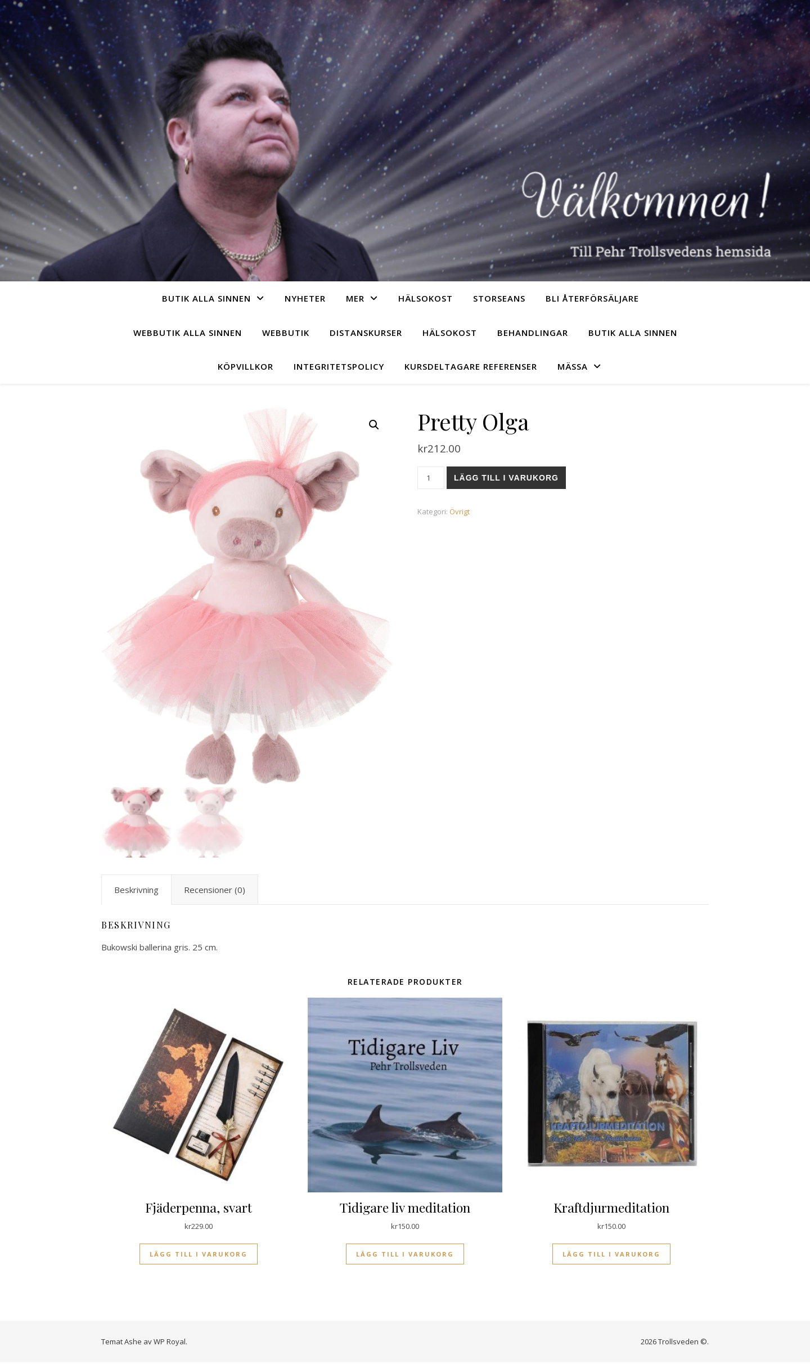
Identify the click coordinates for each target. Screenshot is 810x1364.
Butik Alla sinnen (206, 298)
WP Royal (170, 1343)
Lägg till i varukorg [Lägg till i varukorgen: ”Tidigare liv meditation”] (405, 1255)
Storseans (499, 298)
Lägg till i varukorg (506, 477)
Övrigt (459, 511)
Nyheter (305, 298)
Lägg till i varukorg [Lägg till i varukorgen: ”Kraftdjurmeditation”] (611, 1255)
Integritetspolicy (339, 366)
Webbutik (285, 332)
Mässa (572, 366)
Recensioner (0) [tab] (214, 891)
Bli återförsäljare (592, 298)
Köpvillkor (245, 366)
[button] (374, 425)
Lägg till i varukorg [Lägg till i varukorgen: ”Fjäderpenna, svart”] (199, 1255)
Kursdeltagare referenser (470, 366)
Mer (355, 298)
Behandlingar (532, 332)
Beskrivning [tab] (136, 891)
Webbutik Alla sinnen (187, 332)
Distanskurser (366, 332)
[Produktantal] (430, 477)
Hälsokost (425, 298)
